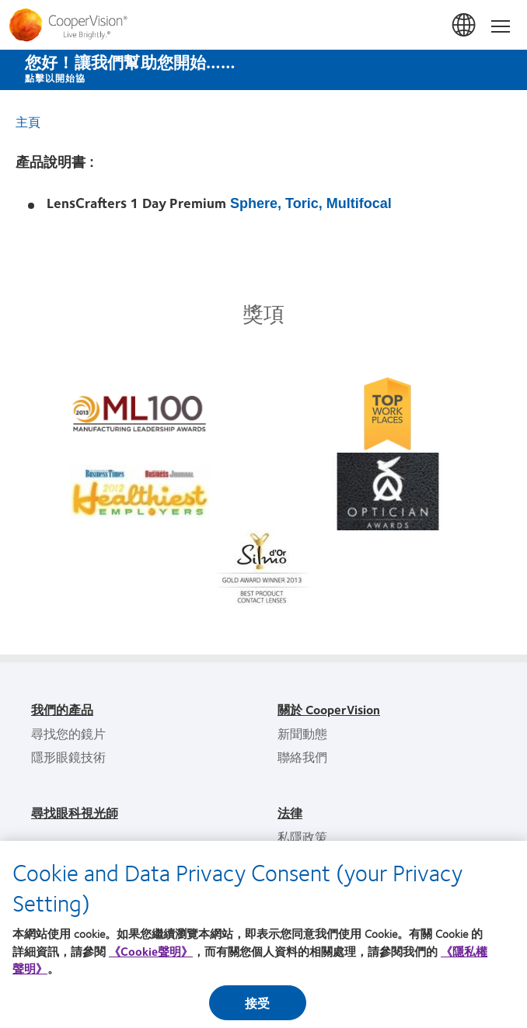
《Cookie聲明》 (151, 955)
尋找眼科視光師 (74, 812)
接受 (257, 1006)
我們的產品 (62, 709)
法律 (289, 812)
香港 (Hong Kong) (464, 25)
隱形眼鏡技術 (68, 756)
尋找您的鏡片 (68, 733)
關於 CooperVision (328, 709)
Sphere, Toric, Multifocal (311, 203)
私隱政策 (302, 836)
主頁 (28, 121)
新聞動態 (302, 733)
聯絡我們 (302, 756)
